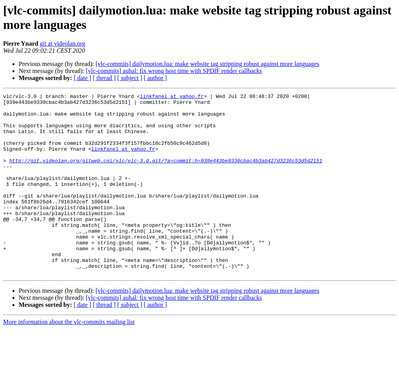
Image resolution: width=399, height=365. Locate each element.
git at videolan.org (62, 43)
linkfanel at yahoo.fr (172, 97)
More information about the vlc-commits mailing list (69, 358)
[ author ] (155, 78)
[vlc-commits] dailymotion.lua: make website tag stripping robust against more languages (207, 64)
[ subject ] (129, 78)
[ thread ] (104, 78)
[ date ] (82, 78)
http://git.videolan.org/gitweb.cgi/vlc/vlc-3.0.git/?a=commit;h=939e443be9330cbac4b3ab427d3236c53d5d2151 (165, 174)
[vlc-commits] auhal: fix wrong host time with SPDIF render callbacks (174, 71)
